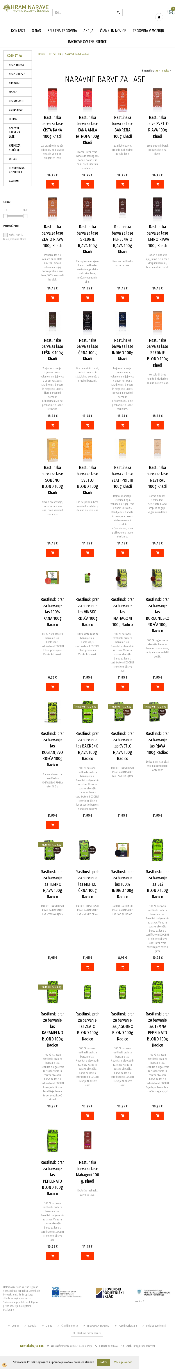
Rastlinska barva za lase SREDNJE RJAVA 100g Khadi (87, 239)
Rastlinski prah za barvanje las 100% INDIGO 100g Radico (122, 884)
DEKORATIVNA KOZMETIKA (17, 170)
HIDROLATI (14, 83)
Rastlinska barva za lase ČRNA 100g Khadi (87, 350)
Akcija (88, 30)
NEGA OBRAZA (17, 74)
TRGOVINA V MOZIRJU (148, 30)
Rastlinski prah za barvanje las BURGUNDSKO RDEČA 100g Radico (158, 615)
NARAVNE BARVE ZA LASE (14, 132)
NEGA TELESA (16, 65)
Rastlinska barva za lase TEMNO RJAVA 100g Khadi (157, 236)
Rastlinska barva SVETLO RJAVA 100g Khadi (157, 127)
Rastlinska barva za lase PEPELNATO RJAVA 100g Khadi (122, 239)
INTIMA (13, 119)
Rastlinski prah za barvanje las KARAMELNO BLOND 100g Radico (52, 1029)
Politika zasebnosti (156, 1325)
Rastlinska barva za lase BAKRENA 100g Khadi (122, 127)
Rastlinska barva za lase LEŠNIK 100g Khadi (52, 350)
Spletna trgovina (62, 30)
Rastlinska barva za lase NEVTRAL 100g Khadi (157, 477)
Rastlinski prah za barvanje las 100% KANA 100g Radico (52, 612)
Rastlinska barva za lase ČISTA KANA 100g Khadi (52, 127)
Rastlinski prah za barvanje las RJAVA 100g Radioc (158, 743)
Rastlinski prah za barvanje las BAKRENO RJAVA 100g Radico (87, 746)
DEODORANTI (16, 101)
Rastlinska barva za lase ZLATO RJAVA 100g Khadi (52, 236)
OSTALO (13, 159)
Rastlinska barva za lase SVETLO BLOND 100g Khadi (87, 480)
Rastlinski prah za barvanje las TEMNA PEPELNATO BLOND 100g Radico (158, 1029)
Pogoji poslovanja (128, 1325)
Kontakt (18, 30)
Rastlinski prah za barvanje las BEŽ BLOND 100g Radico (158, 884)
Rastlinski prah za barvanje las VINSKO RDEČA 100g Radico (87, 612)
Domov (41, 54)
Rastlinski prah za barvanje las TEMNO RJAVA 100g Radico (52, 884)
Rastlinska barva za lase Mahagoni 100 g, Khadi (87, 1172)
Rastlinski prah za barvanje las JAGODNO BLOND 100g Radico (122, 1026)
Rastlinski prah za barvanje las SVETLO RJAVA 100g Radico (122, 746)
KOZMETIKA (55, 54)
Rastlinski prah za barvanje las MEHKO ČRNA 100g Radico (87, 884)
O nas (36, 30)
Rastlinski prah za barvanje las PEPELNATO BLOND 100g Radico (52, 1178)
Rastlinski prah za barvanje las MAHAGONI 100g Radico (122, 612)
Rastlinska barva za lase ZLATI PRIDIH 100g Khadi (122, 477)
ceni (157, 70)
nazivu (167, 70)
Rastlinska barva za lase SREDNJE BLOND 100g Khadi (157, 353)
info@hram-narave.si (144, 1345)
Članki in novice (113, 30)
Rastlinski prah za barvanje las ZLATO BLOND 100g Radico (87, 1026)
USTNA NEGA (16, 110)
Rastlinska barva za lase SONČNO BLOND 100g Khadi (52, 480)
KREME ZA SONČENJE (14, 148)
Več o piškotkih (123, 1362)
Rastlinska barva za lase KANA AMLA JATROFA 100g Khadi (87, 130)
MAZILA (13, 92)
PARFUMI (14, 181)
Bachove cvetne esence (87, 41)
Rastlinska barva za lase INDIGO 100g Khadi (122, 350)
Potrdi (103, 1362)
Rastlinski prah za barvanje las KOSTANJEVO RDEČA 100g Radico (52, 749)
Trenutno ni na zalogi (85, 706)
